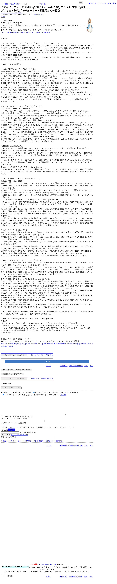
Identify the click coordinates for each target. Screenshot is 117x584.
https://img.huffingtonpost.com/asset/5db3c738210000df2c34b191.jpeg (26, 32)
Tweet (3, 17)
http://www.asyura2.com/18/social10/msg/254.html (11, 12)
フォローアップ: (7, 384)
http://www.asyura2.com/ (47, 568)
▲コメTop (92, 3)
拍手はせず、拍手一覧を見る (42, 355)
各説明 (63, 395)
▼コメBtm (102, 3)
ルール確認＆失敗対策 (19, 438)
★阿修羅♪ (5, 4)
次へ (109, 3)
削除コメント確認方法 (54, 445)
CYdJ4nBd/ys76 (36, 14)
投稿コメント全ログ (8, 445)
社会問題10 (14, 4)
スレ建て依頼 (38, 445)
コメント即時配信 (24, 445)
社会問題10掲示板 (76, 366)
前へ (114, 3)
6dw (42, 14)
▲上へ (48, 366)
